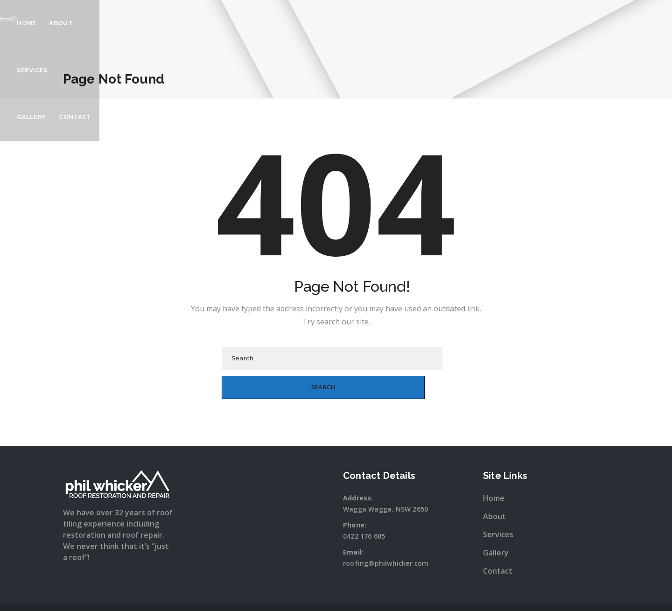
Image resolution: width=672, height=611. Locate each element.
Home (298, 23)
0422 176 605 (364, 506)
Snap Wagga (355, 594)
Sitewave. (434, 594)
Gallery (415, 23)
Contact (460, 23)
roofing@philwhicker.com (386, 533)
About (333, 23)
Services (373, 23)
